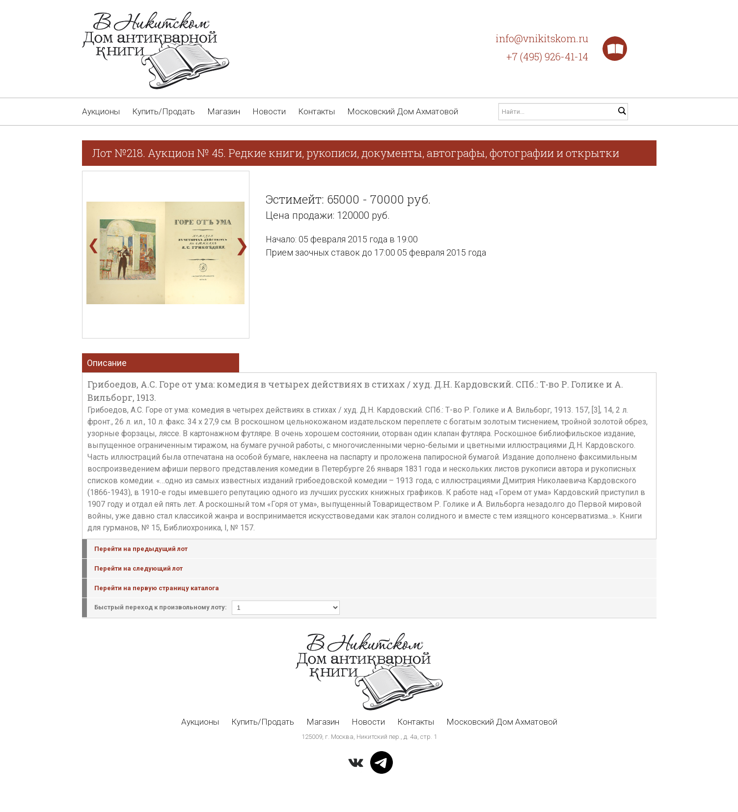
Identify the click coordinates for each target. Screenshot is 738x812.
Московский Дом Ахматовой (402, 111)
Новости (269, 111)
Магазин (223, 111)
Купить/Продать (163, 111)
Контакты (316, 111)
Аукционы (101, 111)
